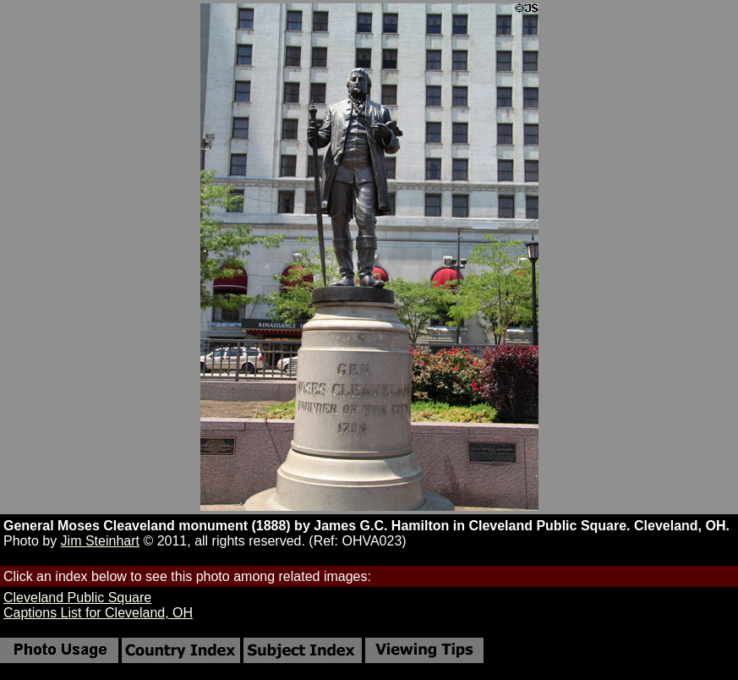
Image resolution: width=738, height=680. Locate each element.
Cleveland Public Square (77, 597)
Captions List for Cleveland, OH (98, 613)
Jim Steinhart (100, 541)
